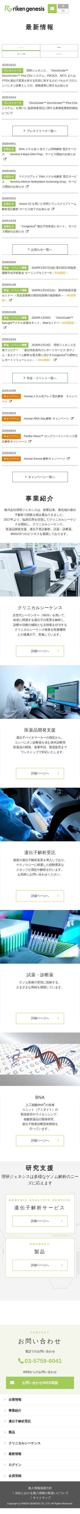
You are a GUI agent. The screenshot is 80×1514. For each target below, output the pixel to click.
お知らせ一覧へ (41, 255)
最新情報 (15, 1459)
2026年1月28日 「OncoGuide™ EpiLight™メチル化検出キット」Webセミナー (39, 326)
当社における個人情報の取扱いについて (42, 1498)
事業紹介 (15, 1416)
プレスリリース (21, 48)
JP (63, 6)
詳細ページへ (40, 657)
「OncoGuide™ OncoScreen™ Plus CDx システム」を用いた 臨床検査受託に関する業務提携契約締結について (40, 113)
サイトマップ (42, 1503)
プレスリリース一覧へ (42, 136)
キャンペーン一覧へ (41, 482)
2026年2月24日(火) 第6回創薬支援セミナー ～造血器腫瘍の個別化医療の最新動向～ (39, 301)
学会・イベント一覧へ (42, 384)
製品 (12, 1438)
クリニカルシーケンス (25, 1449)
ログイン (15, 1470)
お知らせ (59, 48)
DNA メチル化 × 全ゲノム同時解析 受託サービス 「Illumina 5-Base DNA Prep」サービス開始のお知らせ (39, 157)
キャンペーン (59, 58)
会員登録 (15, 1481)
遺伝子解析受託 (20, 1427)
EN (63, 11)
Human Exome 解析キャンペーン (33, 464)
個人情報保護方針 (40, 1493)
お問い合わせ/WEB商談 (40, 1388)
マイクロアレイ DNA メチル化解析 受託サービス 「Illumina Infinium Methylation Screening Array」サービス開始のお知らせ (39, 187)
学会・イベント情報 (21, 58)
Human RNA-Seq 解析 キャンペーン (35, 424)
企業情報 (15, 1405)
